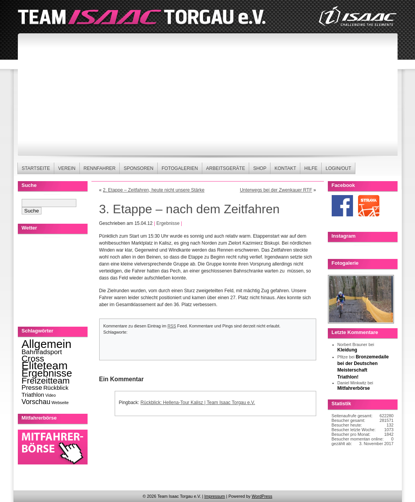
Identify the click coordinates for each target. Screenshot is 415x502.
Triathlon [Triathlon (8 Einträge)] (33, 394)
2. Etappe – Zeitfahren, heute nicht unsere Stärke (154, 190)
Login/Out (338, 168)
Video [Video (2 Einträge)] (50, 395)
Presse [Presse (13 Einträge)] (32, 387)
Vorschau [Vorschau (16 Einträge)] (36, 402)
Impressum (214, 496)
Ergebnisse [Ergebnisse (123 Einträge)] (47, 373)
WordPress (261, 496)
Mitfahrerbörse (354, 388)
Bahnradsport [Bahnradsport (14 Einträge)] (42, 352)
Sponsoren (138, 168)
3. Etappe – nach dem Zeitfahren (189, 209)
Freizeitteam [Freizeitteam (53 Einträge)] (46, 380)
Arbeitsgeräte (225, 168)
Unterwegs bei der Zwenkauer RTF (276, 190)
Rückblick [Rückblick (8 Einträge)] (56, 387)
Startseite (36, 168)
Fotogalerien (180, 168)
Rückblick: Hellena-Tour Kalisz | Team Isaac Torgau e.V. (198, 402)
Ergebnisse (167, 223)
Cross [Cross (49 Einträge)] (33, 358)
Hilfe (310, 168)
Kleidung (347, 350)
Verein (67, 168)
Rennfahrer (100, 168)
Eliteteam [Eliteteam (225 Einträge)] (45, 365)
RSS (171, 326)
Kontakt (285, 168)
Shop (259, 168)
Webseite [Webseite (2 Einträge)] (60, 402)
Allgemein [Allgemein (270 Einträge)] (47, 344)
